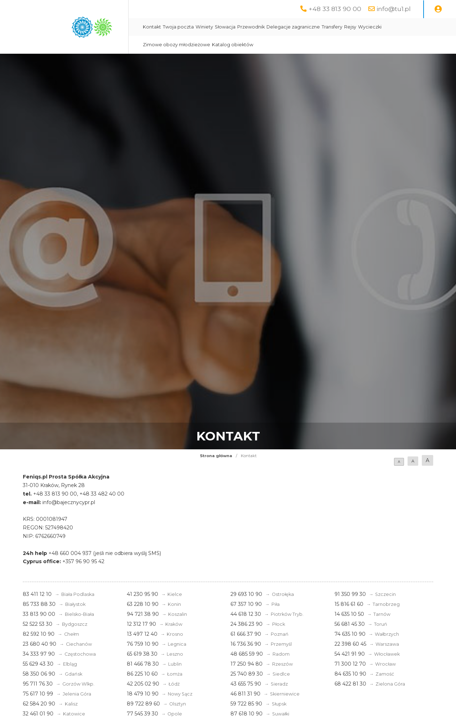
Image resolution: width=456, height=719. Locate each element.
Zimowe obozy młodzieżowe (176, 44)
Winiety (204, 27)
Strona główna (216, 455)
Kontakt (152, 27)
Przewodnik (251, 27)
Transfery (332, 27)
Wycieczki (370, 27)
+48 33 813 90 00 (335, 8)
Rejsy (350, 27)
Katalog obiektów (232, 44)
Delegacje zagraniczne (293, 27)
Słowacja (225, 27)
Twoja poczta (178, 27)
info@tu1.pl (394, 8)
